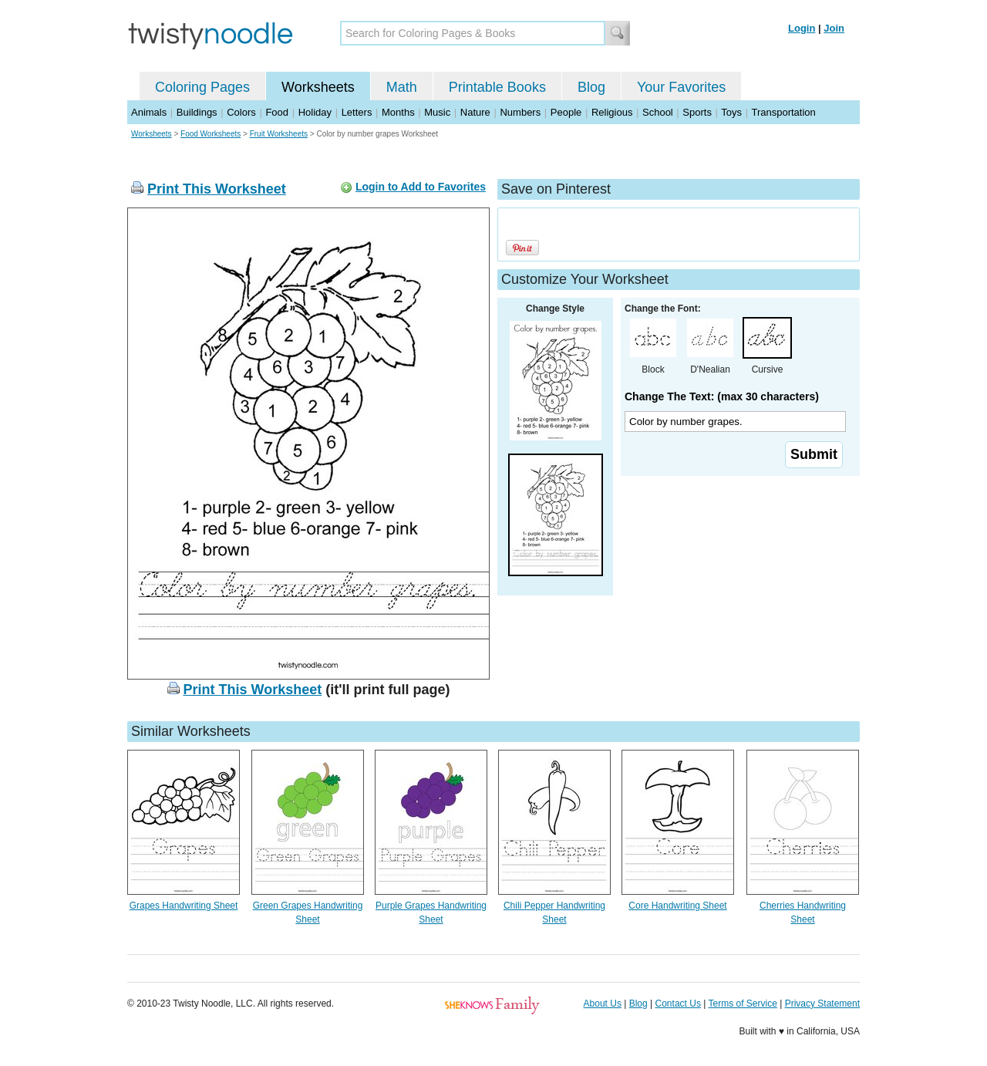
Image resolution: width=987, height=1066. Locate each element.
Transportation (783, 112)
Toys (731, 112)
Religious (611, 112)
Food (276, 112)
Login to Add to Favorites (420, 186)
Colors (241, 112)
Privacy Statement (822, 1003)
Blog (591, 87)
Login (801, 28)
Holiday (315, 112)
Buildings (197, 112)
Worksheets (318, 87)
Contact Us (678, 1003)
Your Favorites (681, 87)
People (566, 112)
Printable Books (497, 87)
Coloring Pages (202, 87)
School (657, 112)
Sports (697, 112)
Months (398, 112)
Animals (149, 112)
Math (401, 87)
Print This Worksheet (216, 189)
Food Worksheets (210, 134)
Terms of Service (742, 1003)
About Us (603, 1003)
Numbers (520, 112)
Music (437, 112)
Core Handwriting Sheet (677, 905)
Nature (475, 112)
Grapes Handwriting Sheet (184, 905)
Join (834, 28)
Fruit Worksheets (279, 134)
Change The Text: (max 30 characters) (722, 396)
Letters (357, 112)
